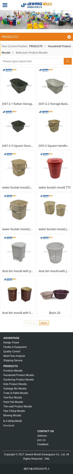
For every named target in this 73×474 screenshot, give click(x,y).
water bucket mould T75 (55, 187)
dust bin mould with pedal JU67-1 (24, 271)
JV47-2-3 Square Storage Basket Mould (27, 146)
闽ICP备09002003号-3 (36, 468)
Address (42, 435)
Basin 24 (54, 313)
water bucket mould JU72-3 (20, 229)
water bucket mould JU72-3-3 (21, 187)
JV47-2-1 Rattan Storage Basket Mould (27, 104)
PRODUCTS (36, 46)
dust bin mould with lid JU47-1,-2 (23, 313)
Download (8, 425)
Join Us (41, 440)
